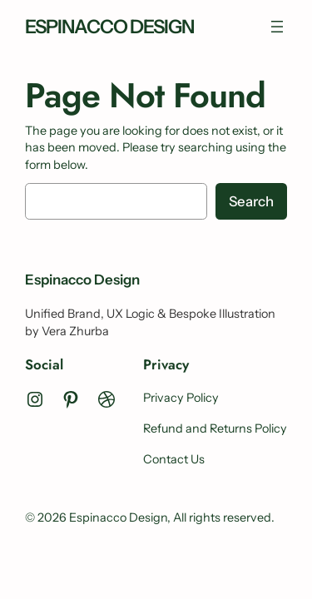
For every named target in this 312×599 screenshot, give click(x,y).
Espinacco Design (109, 26)
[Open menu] (277, 27)
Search (251, 201)
